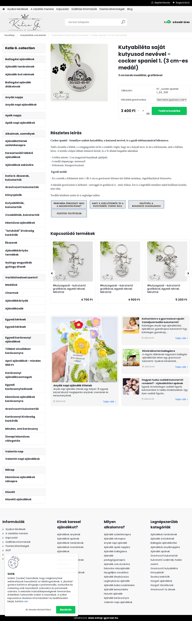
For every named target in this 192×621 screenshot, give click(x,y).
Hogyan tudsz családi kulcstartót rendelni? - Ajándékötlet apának (162, 381)
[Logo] (24, 22)
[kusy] (141, 111)
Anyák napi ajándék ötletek (72, 385)
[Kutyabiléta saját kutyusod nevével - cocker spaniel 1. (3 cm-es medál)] (79, 72)
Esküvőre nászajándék (117, 568)
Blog (129, 9)
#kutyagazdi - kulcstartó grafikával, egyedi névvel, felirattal (69, 289)
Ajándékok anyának (68, 534)
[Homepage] (3, 9)
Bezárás (65, 610)
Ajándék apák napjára (117, 547)
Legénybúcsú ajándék (117, 581)
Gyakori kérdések (17, 9)
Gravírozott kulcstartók (164, 555)
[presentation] (52, 273)
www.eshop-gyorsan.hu (103, 618)
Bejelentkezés (162, 2)
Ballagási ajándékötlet (164, 543)
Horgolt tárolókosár (162, 585)
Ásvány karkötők (160, 576)
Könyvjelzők (157, 572)
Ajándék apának (160, 551)
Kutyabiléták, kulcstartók (33, 35)
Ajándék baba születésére (119, 585)
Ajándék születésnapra (117, 534)
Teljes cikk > (109, 401)
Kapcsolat (62, 9)
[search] (123, 23)
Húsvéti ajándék (113, 593)
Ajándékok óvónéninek (70, 547)
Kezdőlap (10, 35)
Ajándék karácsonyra (116, 598)
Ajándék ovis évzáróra (117, 564)
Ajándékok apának (68, 538)
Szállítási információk (84, 9)
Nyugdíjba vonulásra (116, 572)
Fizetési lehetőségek (112, 9)
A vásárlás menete (42, 9)
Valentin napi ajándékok (118, 602)
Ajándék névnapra (114, 538)
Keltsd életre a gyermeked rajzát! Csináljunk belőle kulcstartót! (163, 320)
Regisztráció (183, 2)
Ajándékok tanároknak (70, 543)
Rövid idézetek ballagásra (158, 351)
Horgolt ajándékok (161, 581)
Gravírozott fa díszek (163, 589)
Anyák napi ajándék (115, 543)
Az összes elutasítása (38, 609)
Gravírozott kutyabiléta (164, 568)
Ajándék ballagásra (115, 551)
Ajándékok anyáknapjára (165, 547)
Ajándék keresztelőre (116, 589)
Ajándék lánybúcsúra (116, 576)
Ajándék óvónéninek (162, 538)
